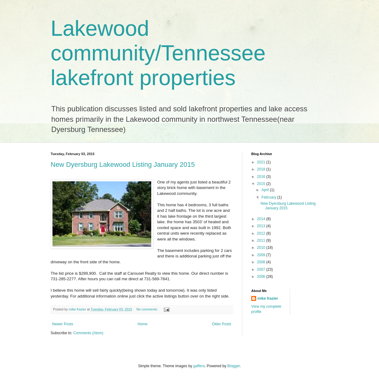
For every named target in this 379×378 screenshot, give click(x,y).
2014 (261, 219)
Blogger (233, 366)
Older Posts (221, 324)
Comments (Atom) (88, 333)
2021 (261, 162)
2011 (261, 240)
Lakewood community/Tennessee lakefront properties (158, 53)
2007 (261, 269)
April (265, 190)
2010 (261, 247)
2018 (261, 169)
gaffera (199, 366)
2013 (261, 226)
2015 (261, 184)
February (269, 197)
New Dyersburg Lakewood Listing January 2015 (123, 164)
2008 (261, 262)
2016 (261, 177)
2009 (261, 255)
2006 (261, 276)
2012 (261, 233)
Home (143, 324)
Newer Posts (62, 324)
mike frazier (267, 298)
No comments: (147, 309)
